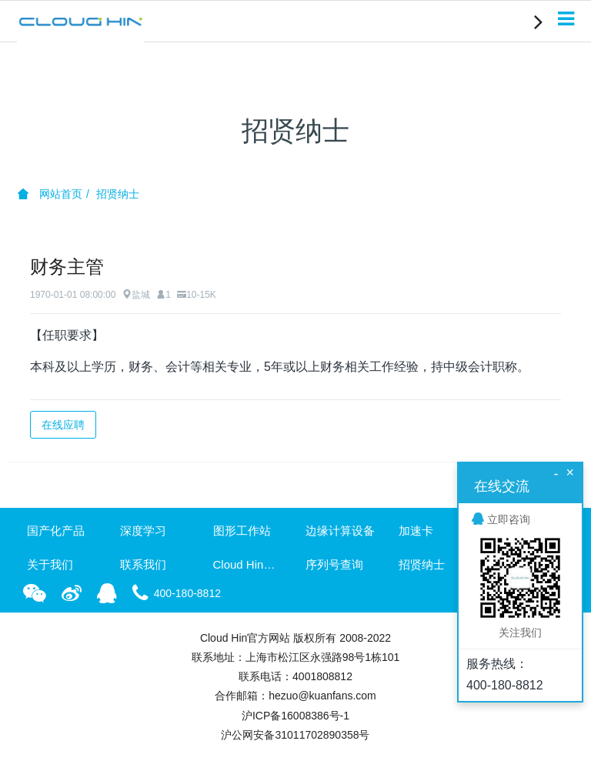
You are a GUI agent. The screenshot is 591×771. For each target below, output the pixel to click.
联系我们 (143, 564)
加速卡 (416, 530)
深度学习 (143, 530)
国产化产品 (56, 530)
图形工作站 (242, 530)
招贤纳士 (117, 194)
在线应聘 (63, 425)
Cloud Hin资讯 (249, 564)
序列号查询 (334, 564)
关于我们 (50, 564)
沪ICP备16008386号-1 (295, 715)
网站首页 (50, 194)
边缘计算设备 (340, 530)
